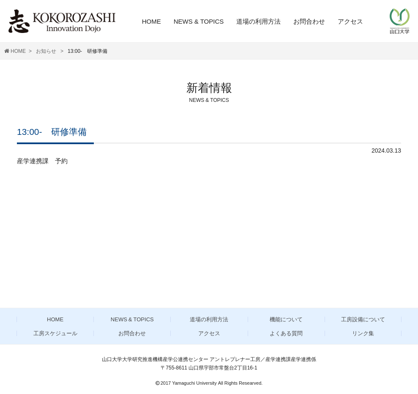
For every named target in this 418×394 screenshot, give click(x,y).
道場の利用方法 (258, 21)
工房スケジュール (55, 333)
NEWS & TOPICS (199, 21)
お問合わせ (309, 21)
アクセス (350, 21)
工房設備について (363, 319)
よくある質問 (286, 333)
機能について (286, 319)
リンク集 (363, 333)
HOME (151, 21)
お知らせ (46, 51)
